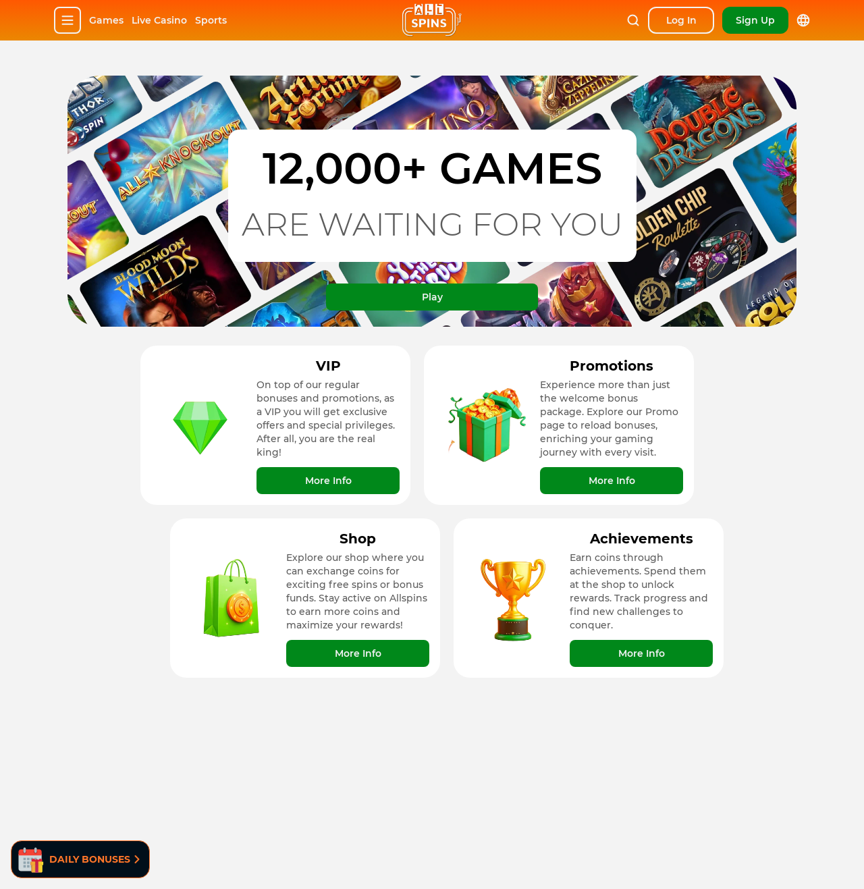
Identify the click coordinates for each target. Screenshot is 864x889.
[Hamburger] (67, 20)
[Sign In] (681, 20)
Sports (211, 20)
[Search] (633, 20)
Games (106, 20)
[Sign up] (755, 20)
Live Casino (159, 20)
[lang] (803, 20)
